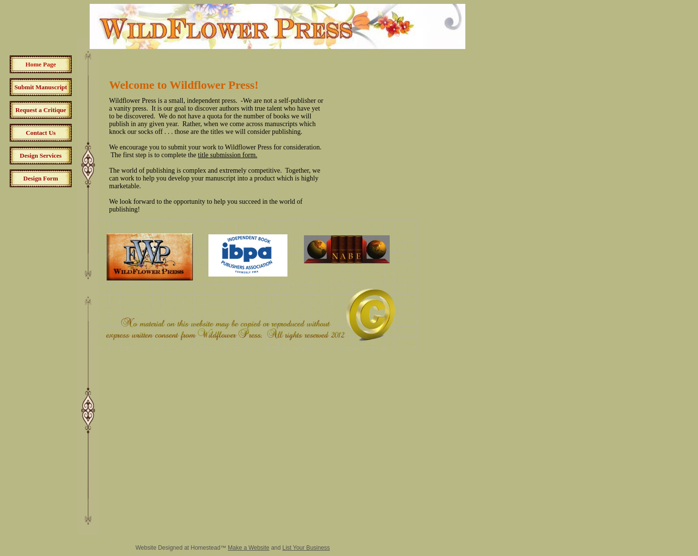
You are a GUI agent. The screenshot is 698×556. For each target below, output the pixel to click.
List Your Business (306, 547)
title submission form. (227, 155)
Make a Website (249, 547)
